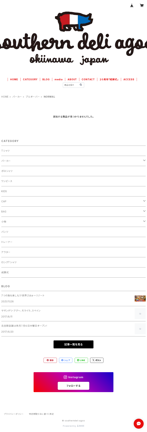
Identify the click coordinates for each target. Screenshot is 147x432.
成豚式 (5, 272)
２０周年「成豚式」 (109, 79)
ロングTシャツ (9, 262)
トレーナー (7, 242)
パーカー (17, 96)
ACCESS (128, 79)
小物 (3, 221)
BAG (3, 211)
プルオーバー (33, 96)
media (59, 79)
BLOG (46, 79)
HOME (14, 79)
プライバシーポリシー (14, 414)
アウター (5, 252)
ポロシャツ (7, 171)
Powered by (73, 426)
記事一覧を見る (73, 344)
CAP (3, 201)
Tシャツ (5, 150)
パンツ (4, 231)
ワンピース (6, 181)
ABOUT (72, 79)
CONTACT (88, 79)
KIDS (4, 191)
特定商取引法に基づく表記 (41, 414)
